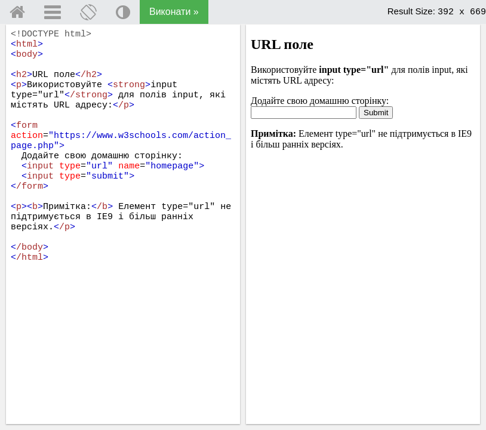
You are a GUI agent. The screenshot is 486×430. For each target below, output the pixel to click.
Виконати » (174, 12)
